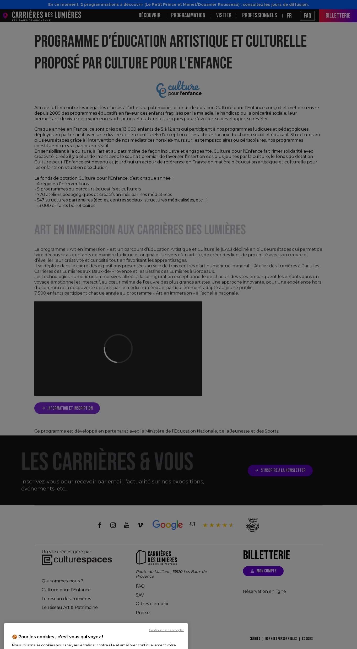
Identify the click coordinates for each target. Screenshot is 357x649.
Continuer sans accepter (166, 644)
